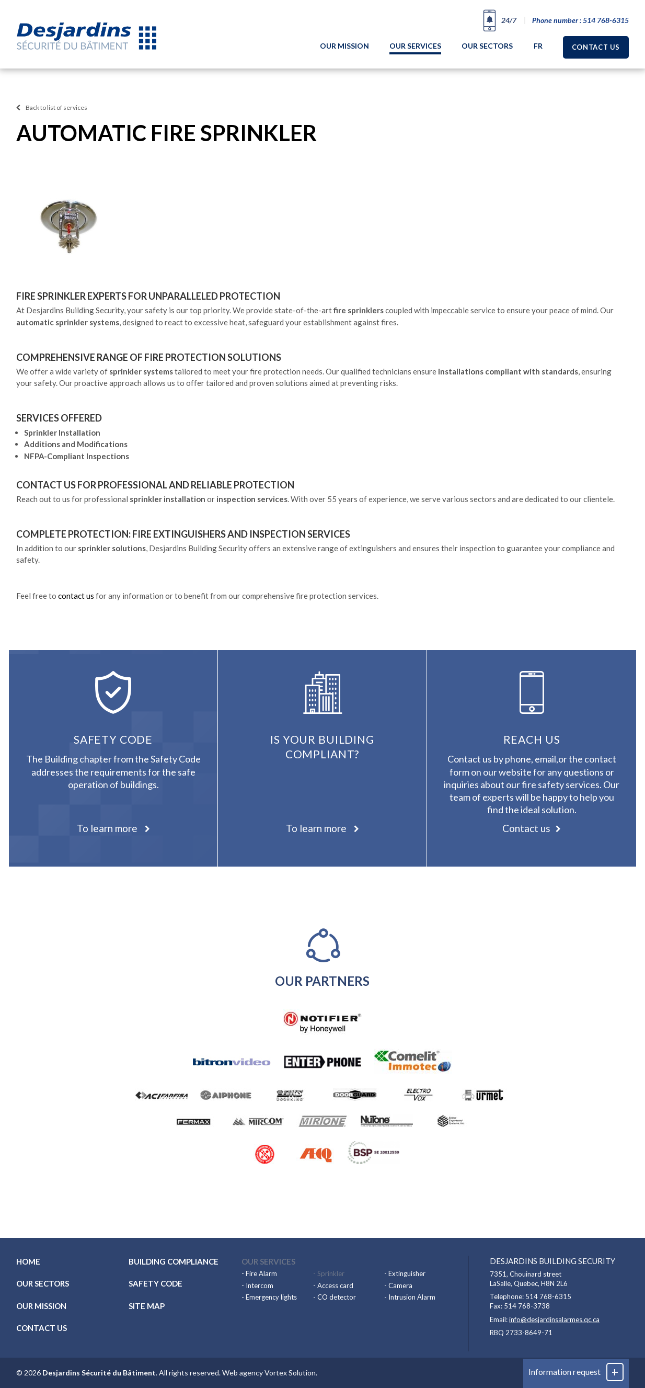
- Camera (398, 1285)
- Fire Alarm (259, 1273)
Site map (147, 1306)
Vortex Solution (290, 1372)
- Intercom (257, 1285)
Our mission (344, 45)
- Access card (333, 1285)
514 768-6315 (548, 1296)
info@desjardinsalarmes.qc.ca (554, 1319)
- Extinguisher (404, 1273)
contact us (76, 595)
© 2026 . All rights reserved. (118, 1372)
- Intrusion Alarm (409, 1297)
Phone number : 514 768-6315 (580, 20)
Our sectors (487, 45)
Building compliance (173, 1261)
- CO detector (334, 1297)
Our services (415, 45)
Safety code (155, 1283)
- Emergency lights (269, 1297)
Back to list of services (51, 107)
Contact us (596, 47)
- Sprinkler (328, 1273)
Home (28, 1261)
